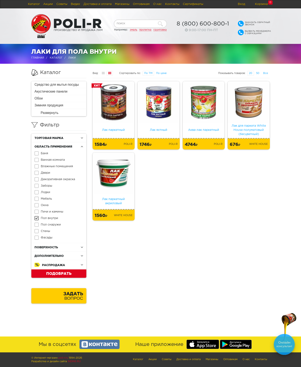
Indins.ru (74, 361)
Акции (48, 4)
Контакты (172, 4)
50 (257, 73)
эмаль (133, 30)
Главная (37, 58)
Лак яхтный (158, 130)
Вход (241, 4)
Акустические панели (51, 91)
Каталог (34, 4)
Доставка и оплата (98, 4)
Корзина (261, 4)
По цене (161, 73)
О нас (157, 4)
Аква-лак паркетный (203, 130)
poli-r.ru (63, 358)
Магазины (122, 4)
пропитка (145, 30)
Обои (38, 98)
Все (265, 73)
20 (250, 73)
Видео (75, 4)
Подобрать (58, 273)
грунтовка (160, 30)
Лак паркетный (113, 130)
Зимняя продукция (48, 105)
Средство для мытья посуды (56, 84)
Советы (62, 4)
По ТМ (148, 73)
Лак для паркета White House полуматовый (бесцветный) (249, 130)
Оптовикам (141, 4)
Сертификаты (193, 4)
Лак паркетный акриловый (113, 201)
